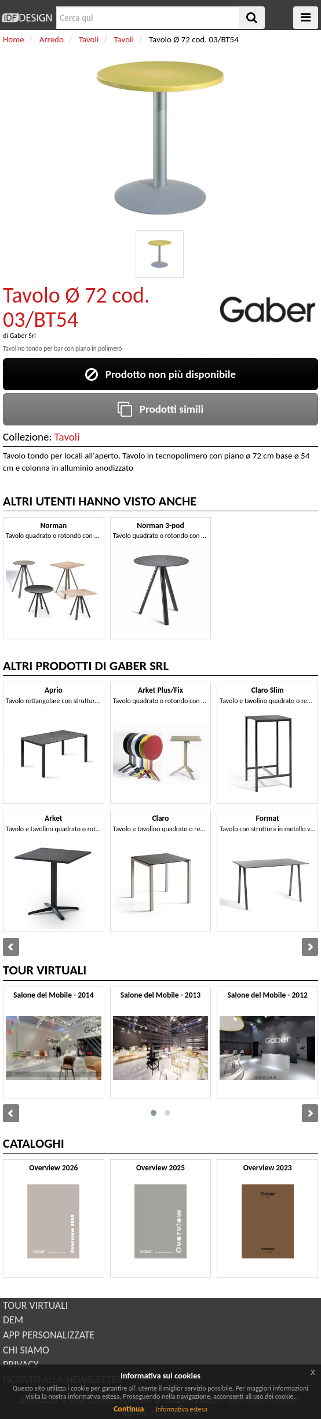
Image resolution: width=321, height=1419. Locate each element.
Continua (129, 1409)
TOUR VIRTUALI (35, 1305)
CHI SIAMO (26, 1350)
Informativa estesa (181, 1409)
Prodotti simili (160, 409)
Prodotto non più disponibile (160, 374)
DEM (13, 1320)
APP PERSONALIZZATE (48, 1335)
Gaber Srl (23, 336)
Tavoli (67, 436)
